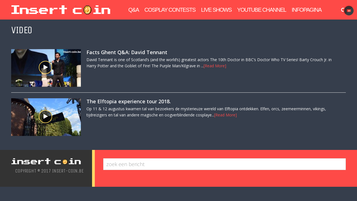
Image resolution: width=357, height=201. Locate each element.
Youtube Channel (261, 10)
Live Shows (216, 10)
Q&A (133, 10)
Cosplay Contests (170, 10)
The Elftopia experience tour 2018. (128, 101)
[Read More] (215, 65)
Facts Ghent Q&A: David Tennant (126, 52)
